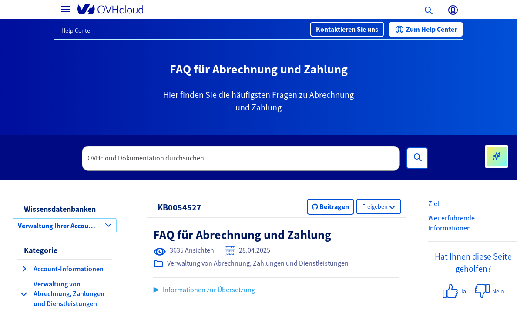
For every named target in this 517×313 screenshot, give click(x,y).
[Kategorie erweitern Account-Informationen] (24, 268)
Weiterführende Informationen (451, 222)
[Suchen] (417, 158)
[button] (347, 29)
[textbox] (241, 158)
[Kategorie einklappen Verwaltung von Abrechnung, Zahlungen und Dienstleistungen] (24, 294)
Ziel (433, 203)
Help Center (76, 30)
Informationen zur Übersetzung (209, 289)
